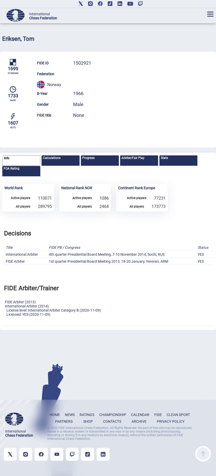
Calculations (51, 158)
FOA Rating (11, 168)
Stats (164, 158)
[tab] (21, 160)
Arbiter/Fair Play (132, 158)
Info (6, 158)
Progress (88, 158)
